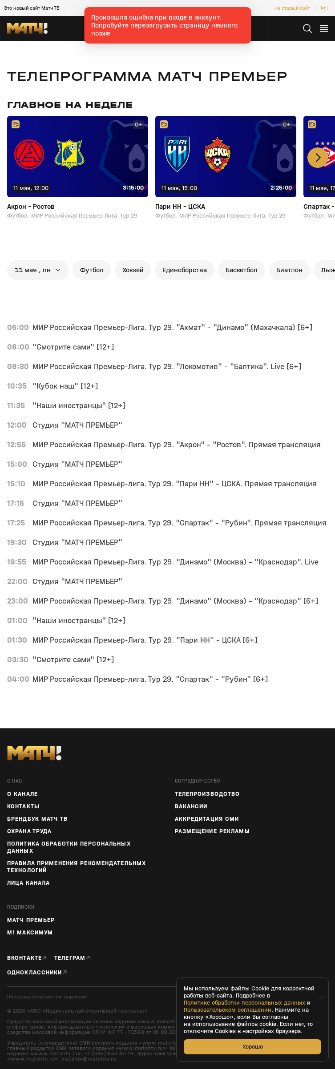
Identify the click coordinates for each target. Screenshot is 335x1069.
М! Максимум (30, 932)
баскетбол (242, 270)
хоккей (133, 270)
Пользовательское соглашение (47, 997)
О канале (22, 794)
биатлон (289, 270)
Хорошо (252, 1046)
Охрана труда (29, 831)
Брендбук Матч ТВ (37, 819)
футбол (92, 270)
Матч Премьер (31, 920)
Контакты (23, 806)
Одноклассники (34, 972)
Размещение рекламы (212, 831)
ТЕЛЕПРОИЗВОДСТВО (207, 794)
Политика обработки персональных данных (69, 847)
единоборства (184, 270)
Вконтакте (24, 958)
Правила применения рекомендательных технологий (76, 867)
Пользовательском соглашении (227, 1009)
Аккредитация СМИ (207, 819)
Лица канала (28, 882)
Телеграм (69, 958)
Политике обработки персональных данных (244, 1002)
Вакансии (191, 806)
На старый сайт (292, 8)
